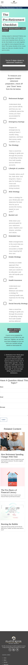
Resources (6, 664)
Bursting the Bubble (9, 524)
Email (1, 397)
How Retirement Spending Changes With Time (12, 455)
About (5, 660)
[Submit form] (3, 420)
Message (2, 407)
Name (1, 387)
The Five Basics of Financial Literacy (9, 491)
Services (5, 662)
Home (5, 657)
